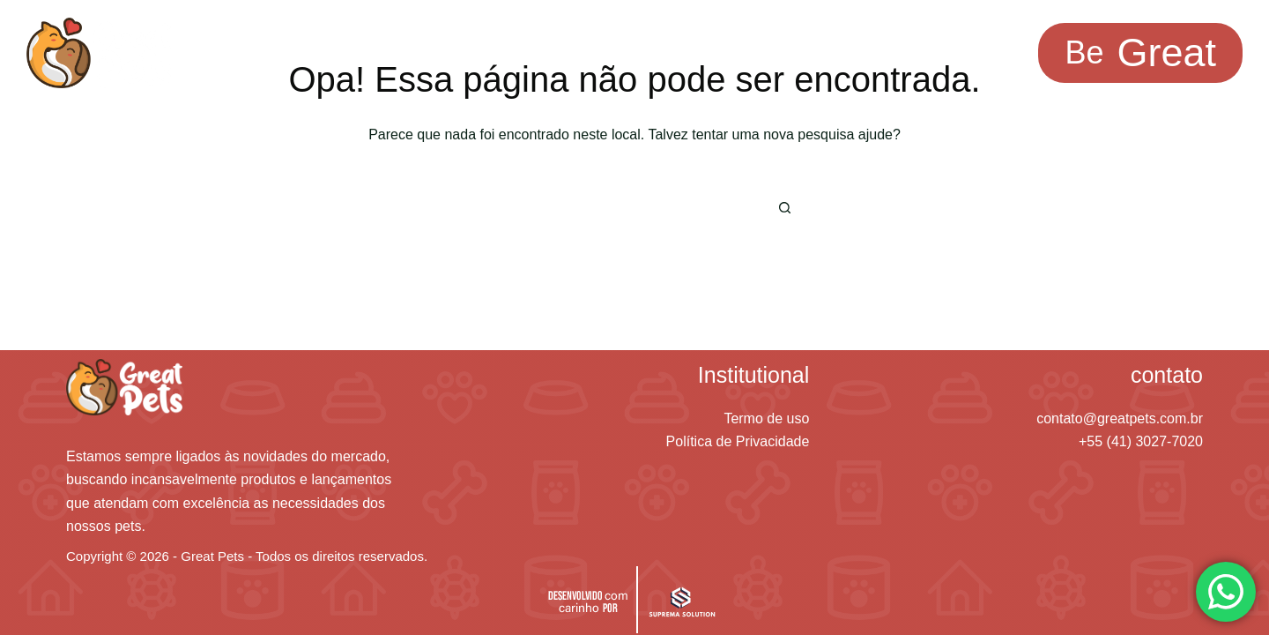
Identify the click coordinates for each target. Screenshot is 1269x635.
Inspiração (430, 52)
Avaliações (702, 52)
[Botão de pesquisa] (784, 208)
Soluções (296, 52)
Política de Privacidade (738, 441)
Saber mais (565, 52)
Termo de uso (766, 418)
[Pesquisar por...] (608, 208)
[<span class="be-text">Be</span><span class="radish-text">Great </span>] (1140, 53)
